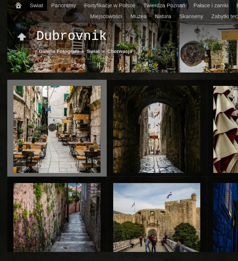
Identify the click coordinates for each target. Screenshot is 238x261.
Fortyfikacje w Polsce (109, 5)
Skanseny (191, 16)
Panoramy (63, 5)
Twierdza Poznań (164, 5)
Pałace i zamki (211, 5)
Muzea (138, 16)
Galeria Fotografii (59, 51)
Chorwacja (119, 51)
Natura (163, 16)
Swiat (36, 5)
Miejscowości (106, 16)
